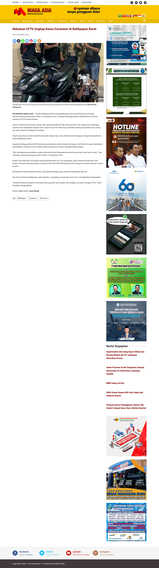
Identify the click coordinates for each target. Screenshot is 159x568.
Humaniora (39, 21)
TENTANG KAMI (42, 2)
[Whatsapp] (23, 41)
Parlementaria (27, 21)
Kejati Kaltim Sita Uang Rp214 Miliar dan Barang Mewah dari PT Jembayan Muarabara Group (125, 355)
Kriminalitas (98, 21)
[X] (19, 41)
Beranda (16, 21)
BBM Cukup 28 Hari (115, 383)
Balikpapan (21, 198)
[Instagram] (31, 41)
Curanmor (33, 198)
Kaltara (88, 21)
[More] (39, 41)
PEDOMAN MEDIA (57, 2)
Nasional (72, 21)
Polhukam (49, 21)
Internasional (61, 21)
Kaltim (80, 21)
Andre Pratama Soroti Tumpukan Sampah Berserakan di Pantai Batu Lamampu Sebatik (125, 370)
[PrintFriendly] (35, 41)
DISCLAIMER (86, 2)
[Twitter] (27, 41)
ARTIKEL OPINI (73, 2)
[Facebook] (14, 41)
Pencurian (44, 198)
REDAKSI (15, 2)
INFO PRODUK (28, 2)
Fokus (108, 21)
